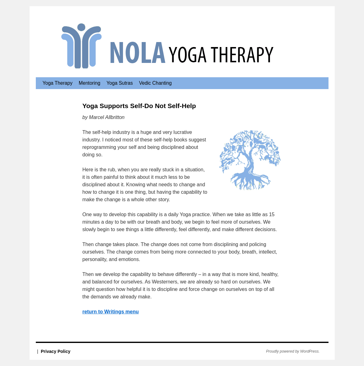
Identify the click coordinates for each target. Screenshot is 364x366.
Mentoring (89, 83)
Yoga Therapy (58, 83)
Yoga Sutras (119, 83)
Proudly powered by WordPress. (293, 351)
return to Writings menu (111, 311)
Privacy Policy (55, 351)
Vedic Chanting (155, 83)
